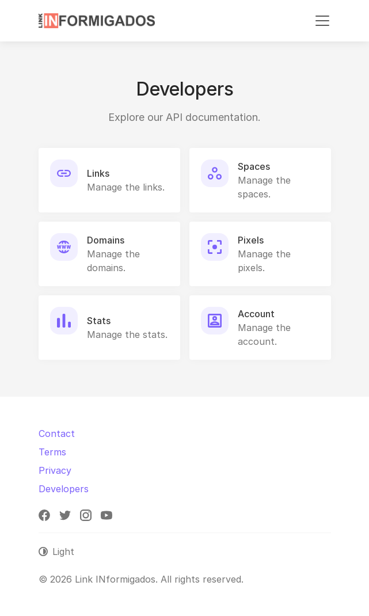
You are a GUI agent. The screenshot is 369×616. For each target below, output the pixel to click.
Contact (57, 433)
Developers (64, 489)
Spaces (254, 166)
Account (256, 314)
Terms (52, 452)
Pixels (251, 240)
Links (98, 173)
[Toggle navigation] (322, 20)
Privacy (55, 470)
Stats (99, 320)
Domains (105, 240)
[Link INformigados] (97, 20)
